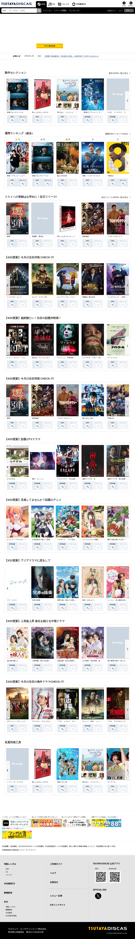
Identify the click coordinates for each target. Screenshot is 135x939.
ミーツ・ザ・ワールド (15, 782)
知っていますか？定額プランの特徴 (73, 817)
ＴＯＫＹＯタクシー (114, 236)
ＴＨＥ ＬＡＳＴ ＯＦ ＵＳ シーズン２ (73, 721)
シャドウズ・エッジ (14, 297)
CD (53, 4)
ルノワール (111, 782)
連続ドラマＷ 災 (88, 479)
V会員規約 (13, 846)
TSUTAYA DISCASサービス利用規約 (31, 846)
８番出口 (110, 176)
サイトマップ (31, 850)
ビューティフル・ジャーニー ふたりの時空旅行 (75, 297)
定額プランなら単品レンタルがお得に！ (105, 817)
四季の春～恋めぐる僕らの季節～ (69, 600)
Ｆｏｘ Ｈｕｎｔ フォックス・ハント (21, 358)
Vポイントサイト (57, 904)
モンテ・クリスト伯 (39, 297)
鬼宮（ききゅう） (88, 600)
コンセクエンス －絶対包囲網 (118, 297)
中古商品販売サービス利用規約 (56, 846)
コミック (65, 4)
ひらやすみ (11, 479)
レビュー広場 (56, 895)
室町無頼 (85, 236)
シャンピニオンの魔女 (90, 539)
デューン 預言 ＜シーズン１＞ (94, 721)
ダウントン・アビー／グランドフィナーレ (22, 721)
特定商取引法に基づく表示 (106, 846)
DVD (43, 4)
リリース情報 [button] (60, 10)
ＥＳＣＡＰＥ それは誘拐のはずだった (71, 479)
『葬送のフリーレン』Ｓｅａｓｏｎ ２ (97, 112)
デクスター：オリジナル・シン (43, 721)
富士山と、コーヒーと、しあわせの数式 (71, 112)
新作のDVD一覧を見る (119, 73)
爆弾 (8, 236)
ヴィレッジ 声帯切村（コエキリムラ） (71, 358)
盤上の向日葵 (62, 176)
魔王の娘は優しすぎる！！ (117, 539)
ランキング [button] (74, 10)
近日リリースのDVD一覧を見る (115, 197)
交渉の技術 (36, 600)
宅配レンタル (10, 907)
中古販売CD (81, 4)
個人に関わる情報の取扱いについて (82, 846)
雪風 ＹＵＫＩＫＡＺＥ (91, 176)
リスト (124, 5)
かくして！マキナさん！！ (16, 539)
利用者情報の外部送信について (13, 850)
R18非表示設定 (11, 915)
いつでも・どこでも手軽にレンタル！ (14, 817)
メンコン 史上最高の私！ (117, 600)
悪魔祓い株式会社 (88, 297)
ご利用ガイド (111, 11)
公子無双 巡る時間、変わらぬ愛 (94, 661)
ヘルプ (120, 11)
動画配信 (8, 892)
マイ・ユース (12, 600)
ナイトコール (112, 358)
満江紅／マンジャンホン (41, 358)
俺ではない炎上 (88, 418)
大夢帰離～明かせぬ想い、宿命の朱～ (46, 661)
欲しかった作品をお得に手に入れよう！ (45, 817)
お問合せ (54, 882)
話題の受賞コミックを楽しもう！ (13, 828)
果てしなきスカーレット (66, 236)
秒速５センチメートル (15, 112)
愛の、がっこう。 (38, 479)
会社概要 (5, 846)
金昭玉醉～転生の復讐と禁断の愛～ (70, 661)
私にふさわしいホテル (40, 112)
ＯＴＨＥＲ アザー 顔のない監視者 (96, 358)
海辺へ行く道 (62, 782)
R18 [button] (127, 10)
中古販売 (9, 912)
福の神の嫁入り (12, 661)
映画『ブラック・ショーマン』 (18, 176)
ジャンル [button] (47, 10)
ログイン (131, 5)
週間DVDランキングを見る (117, 134)
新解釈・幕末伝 (37, 236)
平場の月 (110, 418)
